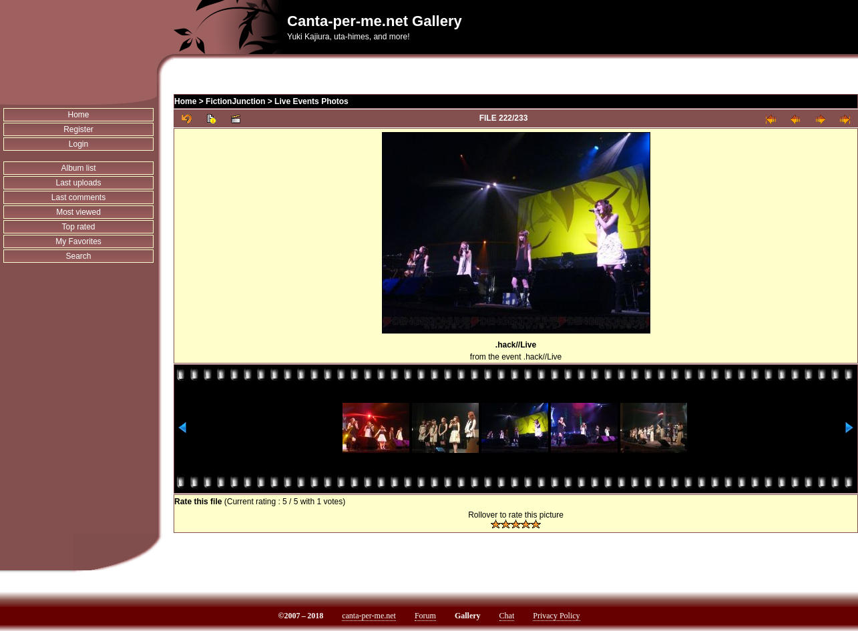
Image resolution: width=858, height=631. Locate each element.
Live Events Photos (311, 101)
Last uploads (78, 182)
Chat (507, 615)
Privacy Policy (556, 615)
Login (78, 144)
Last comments (78, 197)
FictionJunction (235, 101)
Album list (78, 168)
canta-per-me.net (369, 615)
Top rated (78, 226)
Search (78, 256)
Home (78, 114)
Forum (425, 615)
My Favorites (78, 241)
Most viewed (78, 212)
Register (78, 129)
